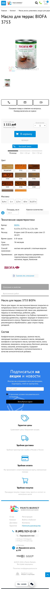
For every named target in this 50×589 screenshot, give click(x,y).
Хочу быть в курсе (25, 401)
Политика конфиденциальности (25, 568)
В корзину (24, 134)
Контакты (26, 522)
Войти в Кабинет (29, 519)
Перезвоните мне (25, 535)
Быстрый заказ (22, 146)
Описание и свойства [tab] (12, 287)
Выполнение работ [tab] (11, 293)
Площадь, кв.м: (13, 209)
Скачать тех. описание (23, 275)
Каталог (13, 11)
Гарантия (13, 525)
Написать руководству (31, 525)
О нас (12, 516)
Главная (4, 11)
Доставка (13, 522)
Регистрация (27, 516)
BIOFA (16, 225)
